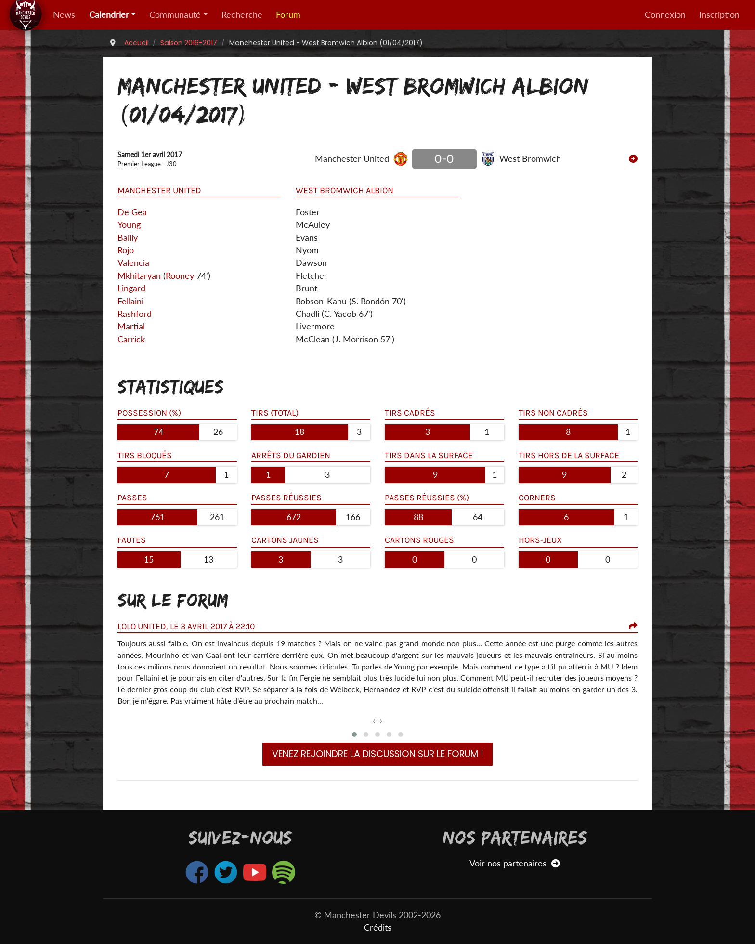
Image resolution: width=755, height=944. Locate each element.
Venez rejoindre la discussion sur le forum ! (377, 753)
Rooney (180, 276)
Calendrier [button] (109, 15)
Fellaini (130, 301)
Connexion (665, 15)
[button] (354, 734)
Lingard (131, 288)
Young (129, 225)
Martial (131, 326)
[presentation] (374, 720)
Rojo (125, 250)
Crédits (377, 927)
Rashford (134, 314)
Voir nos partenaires (514, 863)
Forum (288, 15)
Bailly (127, 238)
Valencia (133, 263)
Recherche (241, 15)
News (64, 15)
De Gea (132, 212)
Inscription (719, 15)
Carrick (131, 339)
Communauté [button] (175, 15)
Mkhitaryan (139, 276)
